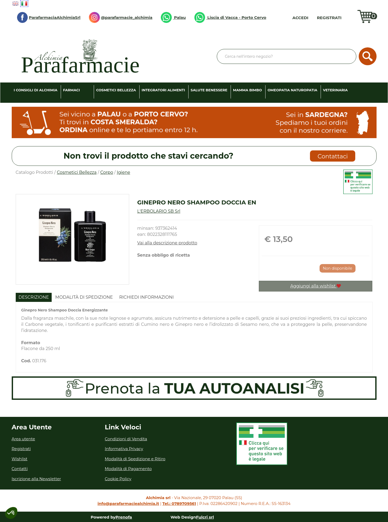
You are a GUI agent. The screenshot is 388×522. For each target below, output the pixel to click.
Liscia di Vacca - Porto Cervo (230, 17)
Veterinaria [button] (335, 90)
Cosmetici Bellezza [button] (116, 90)
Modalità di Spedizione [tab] (84, 297)
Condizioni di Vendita (126, 438)
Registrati (329, 17)
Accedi (300, 17)
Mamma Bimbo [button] (247, 90)
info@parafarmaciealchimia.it (128, 503)
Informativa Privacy (124, 448)
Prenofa (124, 517)
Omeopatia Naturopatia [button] (292, 90)
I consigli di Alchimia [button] (36, 90)
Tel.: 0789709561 (179, 503)
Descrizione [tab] (34, 297)
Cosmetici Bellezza (76, 172)
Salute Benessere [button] (209, 90)
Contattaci (333, 156)
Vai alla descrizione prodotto (167, 242)
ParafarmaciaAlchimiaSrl (49, 17)
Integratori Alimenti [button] (163, 90)
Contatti (20, 468)
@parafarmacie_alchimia (120, 17)
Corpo (106, 172)
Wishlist (351, 18)
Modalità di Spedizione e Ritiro (135, 458)
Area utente (23, 438)
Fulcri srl (205, 517)
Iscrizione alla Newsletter (36, 478)
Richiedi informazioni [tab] (146, 297)
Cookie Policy (118, 478)
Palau (173, 17)
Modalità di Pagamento (128, 468)
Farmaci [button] (71, 90)
